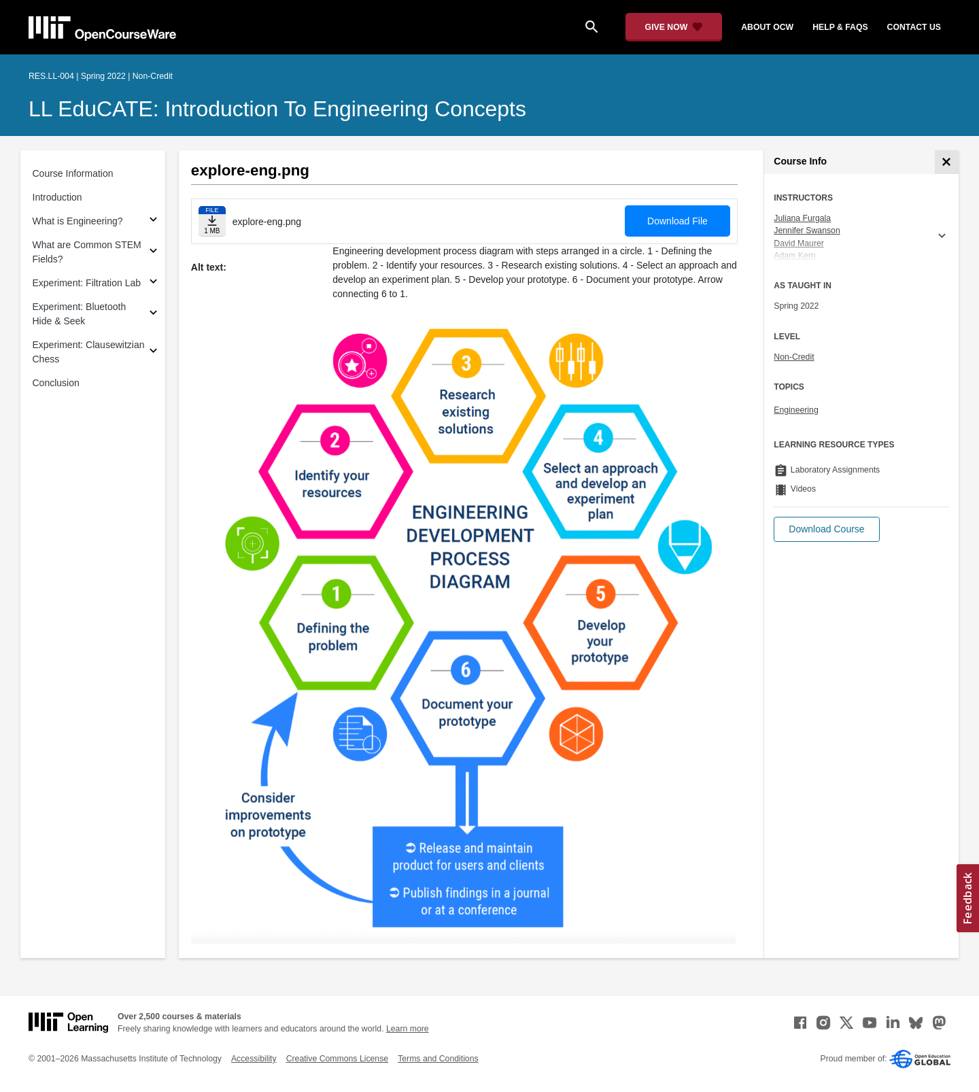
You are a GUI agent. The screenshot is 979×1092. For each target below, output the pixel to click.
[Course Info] (947, 162)
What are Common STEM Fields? (87, 252)
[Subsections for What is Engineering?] (153, 221)
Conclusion (56, 382)
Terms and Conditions (438, 1058)
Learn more (407, 1029)
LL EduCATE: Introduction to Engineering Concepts (277, 109)
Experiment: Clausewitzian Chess (89, 351)
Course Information (73, 173)
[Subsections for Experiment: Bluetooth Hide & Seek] (153, 314)
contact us (914, 27)
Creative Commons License (337, 1058)
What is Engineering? (78, 221)
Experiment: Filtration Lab (87, 282)
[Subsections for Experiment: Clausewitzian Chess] (153, 352)
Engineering (796, 410)
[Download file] (212, 221)
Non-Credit (794, 357)
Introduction (57, 197)
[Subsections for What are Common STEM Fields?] (153, 252)
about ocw (767, 27)
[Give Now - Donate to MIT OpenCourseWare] (674, 27)
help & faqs (840, 27)
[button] (826, 529)
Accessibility (254, 1058)
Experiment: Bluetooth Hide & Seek (79, 313)
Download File (677, 221)
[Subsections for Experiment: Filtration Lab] (153, 283)
